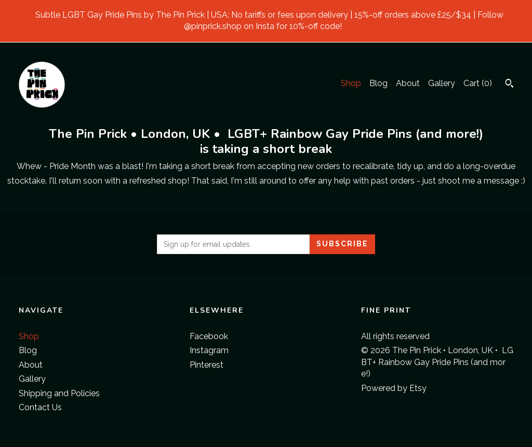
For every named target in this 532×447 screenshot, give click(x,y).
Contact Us (40, 407)
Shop (351, 83)
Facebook (209, 336)
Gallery (441, 83)
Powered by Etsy (394, 388)
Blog (378, 83)
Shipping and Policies (59, 393)
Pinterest (206, 365)
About (408, 83)
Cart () (477, 83)
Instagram (209, 350)
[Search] (509, 84)
